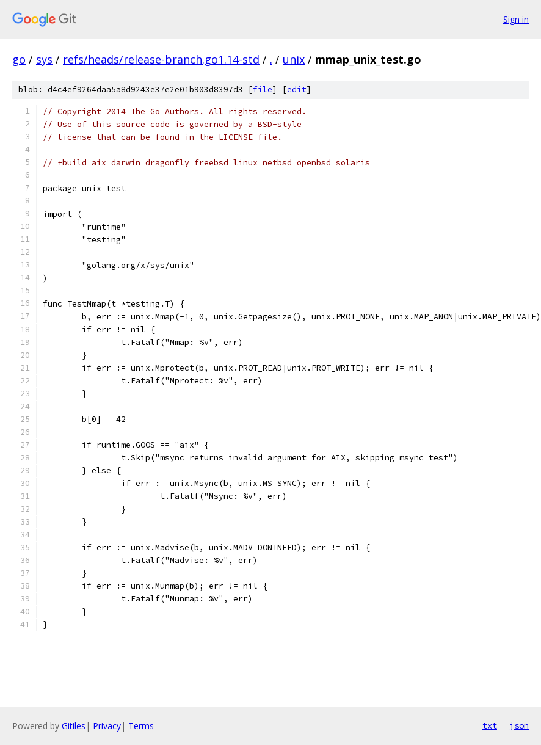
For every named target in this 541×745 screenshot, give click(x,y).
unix (294, 59)
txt (489, 725)
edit (297, 89)
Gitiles (73, 726)
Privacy (107, 726)
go (19, 59)
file (262, 89)
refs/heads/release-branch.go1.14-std (161, 59)
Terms (141, 726)
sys (44, 59)
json (519, 725)
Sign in (516, 19)
